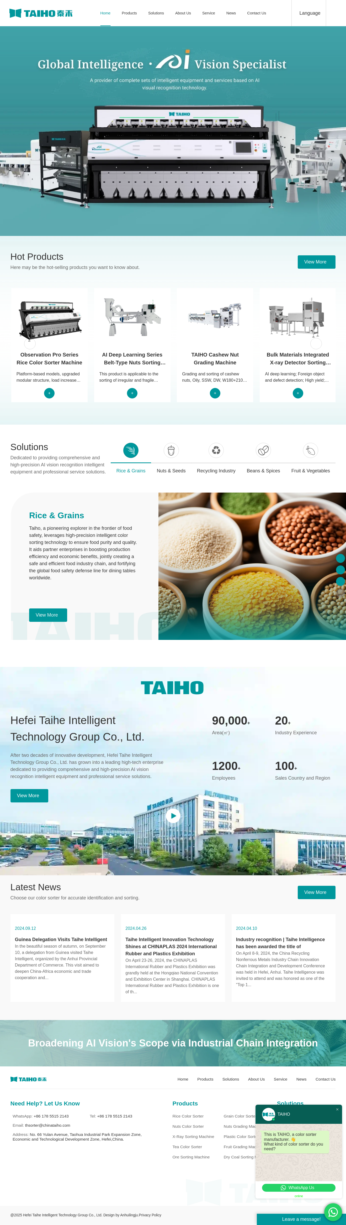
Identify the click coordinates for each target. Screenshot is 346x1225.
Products (129, 13)
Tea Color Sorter (187, 1147)
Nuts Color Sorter (188, 1126)
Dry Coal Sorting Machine (247, 1157)
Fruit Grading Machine (244, 1147)
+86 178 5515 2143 (51, 1116)
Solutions (156, 13)
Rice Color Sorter (188, 1116)
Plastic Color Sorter (241, 1136)
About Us (183, 13)
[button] (29, 343)
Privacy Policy (150, 1215)
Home (105, 13)
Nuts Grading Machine (244, 1126)
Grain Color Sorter (240, 1116)
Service (208, 13)
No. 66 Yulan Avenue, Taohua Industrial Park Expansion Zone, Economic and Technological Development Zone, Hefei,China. (77, 1136)
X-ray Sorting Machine (193, 1136)
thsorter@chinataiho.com (47, 1125)
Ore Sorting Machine (191, 1157)
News (231, 13)
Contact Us (256, 13)
